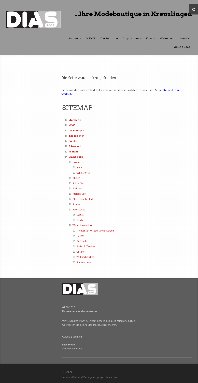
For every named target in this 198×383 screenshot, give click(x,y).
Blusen (76, 177)
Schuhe (76, 204)
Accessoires (78, 209)
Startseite (74, 38)
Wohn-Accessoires (82, 225)
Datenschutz (111, 377)
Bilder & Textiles (85, 246)
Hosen (76, 162)
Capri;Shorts (83, 172)
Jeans (79, 167)
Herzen (80, 235)
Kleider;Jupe (79, 193)
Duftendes (82, 241)
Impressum (66, 377)
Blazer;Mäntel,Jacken (84, 199)
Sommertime (83, 262)
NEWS (90, 38)
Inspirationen (132, 38)
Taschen (80, 220)
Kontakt (184, 38)
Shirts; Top (78, 183)
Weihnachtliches (85, 257)
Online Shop (182, 46)
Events (150, 38)
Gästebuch (167, 38)
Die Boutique (109, 38)
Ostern (80, 251)
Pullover (77, 188)
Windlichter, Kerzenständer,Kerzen (95, 230)
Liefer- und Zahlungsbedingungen (88, 377)
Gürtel (80, 214)
